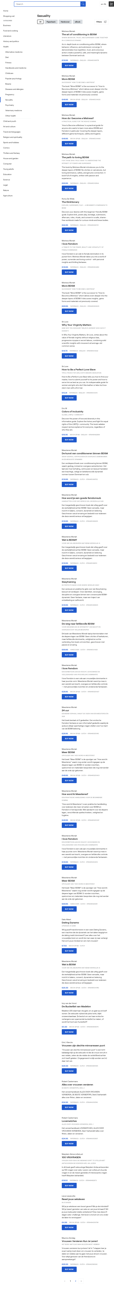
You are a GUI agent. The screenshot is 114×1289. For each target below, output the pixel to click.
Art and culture (9, 126)
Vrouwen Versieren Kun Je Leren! (80, 1241)
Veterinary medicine (13, 110)
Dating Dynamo (70, 922)
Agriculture (7, 195)
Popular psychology (13, 78)
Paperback (51, 22)
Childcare (9, 73)
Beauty (8, 84)
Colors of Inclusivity (72, 411)
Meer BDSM (68, 752)
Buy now (69, 65)
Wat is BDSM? (69, 539)
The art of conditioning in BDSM (79, 34)
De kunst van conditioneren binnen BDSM (85, 453)
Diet (7, 57)
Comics (6, 148)
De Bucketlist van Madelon (76, 1006)
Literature (7, 36)
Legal (5, 185)
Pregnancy (9, 94)
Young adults (8, 169)
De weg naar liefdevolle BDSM (78, 623)
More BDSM (68, 78)
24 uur (65, 710)
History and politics (11, 41)
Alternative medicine (13, 52)
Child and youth (9, 121)
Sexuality (9, 100)
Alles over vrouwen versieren (77, 1084)
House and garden (10, 158)
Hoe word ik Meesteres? (75, 794)
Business (7, 25)
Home (5, 11)
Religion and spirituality (12, 137)
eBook (77, 22)
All (40, 22)
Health (6, 46)
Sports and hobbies (11, 142)
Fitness (8, 62)
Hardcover (65, 22)
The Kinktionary (70, 201)
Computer (7, 164)
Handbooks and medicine (15, 68)
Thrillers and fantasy (11, 153)
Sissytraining (69, 581)
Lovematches (69, 1120)
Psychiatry (9, 105)
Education (7, 174)
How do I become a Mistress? (78, 118)
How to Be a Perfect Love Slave (79, 369)
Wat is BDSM (69, 964)
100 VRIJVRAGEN (71, 1157)
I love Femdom (70, 243)
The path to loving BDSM (75, 157)
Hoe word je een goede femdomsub (81, 497)
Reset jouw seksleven (73, 1199)
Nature (6, 190)
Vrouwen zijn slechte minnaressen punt (83, 1045)
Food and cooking (10, 31)
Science (6, 179)
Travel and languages (11, 132)
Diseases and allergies (14, 89)
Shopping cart (9, 16)
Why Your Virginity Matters (76, 324)
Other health (10, 116)
